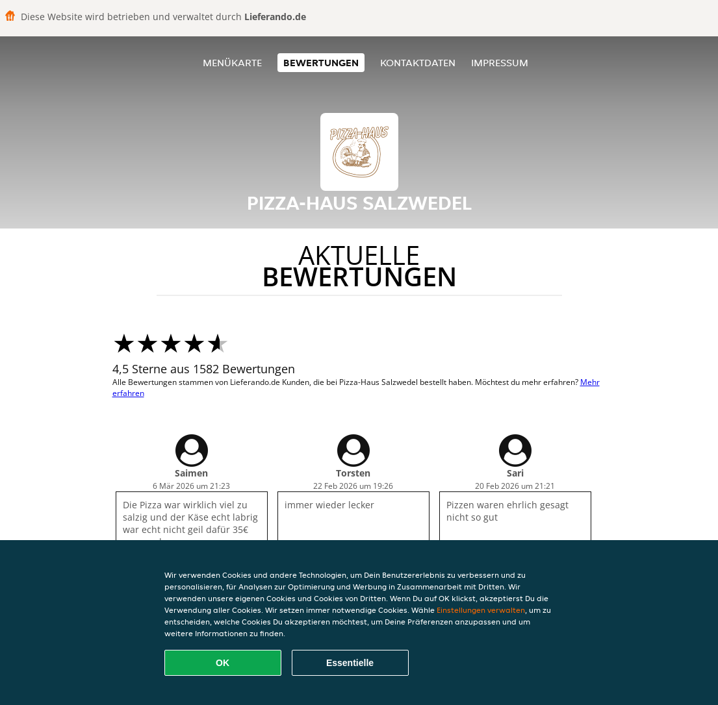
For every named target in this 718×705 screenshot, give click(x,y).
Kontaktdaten (417, 62)
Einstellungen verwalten (481, 610)
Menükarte (232, 62)
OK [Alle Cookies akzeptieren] (222, 663)
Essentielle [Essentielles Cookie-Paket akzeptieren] (350, 663)
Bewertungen (321, 62)
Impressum (499, 62)
